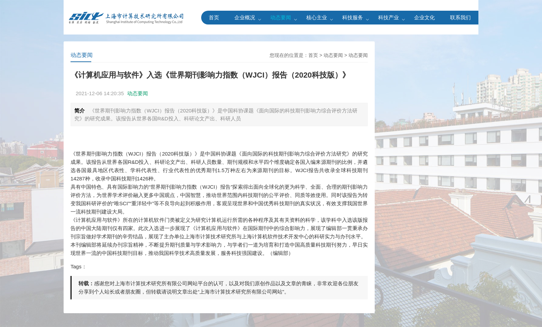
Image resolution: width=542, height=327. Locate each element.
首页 (214, 17)
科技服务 (352, 17)
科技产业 (388, 17)
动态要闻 (280, 17)
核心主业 (316, 17)
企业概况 (244, 17)
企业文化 (424, 17)
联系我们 (460, 17)
